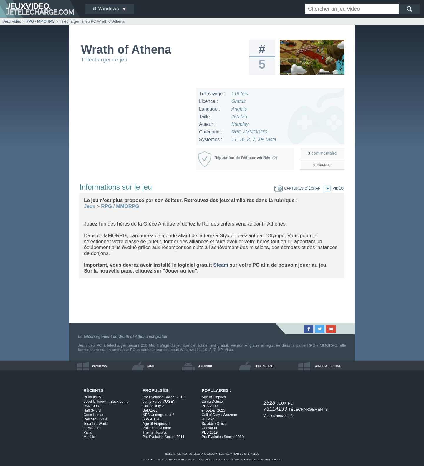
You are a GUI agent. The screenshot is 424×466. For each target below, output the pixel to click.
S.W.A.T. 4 (151, 419)
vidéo (332, 188)
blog (256, 453)
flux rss (224, 453)
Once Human (94, 415)
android (205, 365)
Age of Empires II (156, 424)
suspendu (322, 164)
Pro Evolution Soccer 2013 (163, 397)
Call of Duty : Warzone (219, 415)
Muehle (89, 437)
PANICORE (93, 406)
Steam (220, 265)
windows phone (327, 365)
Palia (88, 432)
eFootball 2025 (213, 410)
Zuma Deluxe (212, 402)
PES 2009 (210, 406)
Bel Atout (150, 410)
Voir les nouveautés (279, 416)
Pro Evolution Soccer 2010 (223, 437)
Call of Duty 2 (153, 406)
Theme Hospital (155, 432)
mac (150, 365)
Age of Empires (214, 397)
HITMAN (208, 419)
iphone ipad (264, 365)
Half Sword (92, 410)
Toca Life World (96, 424)
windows (99, 365)
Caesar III (209, 428)
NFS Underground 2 (158, 415)
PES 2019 (210, 432)
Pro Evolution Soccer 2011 (163, 437)
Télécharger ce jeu (104, 59)
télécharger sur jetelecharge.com (190, 453)
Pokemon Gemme (157, 428)
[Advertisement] (135, 129)
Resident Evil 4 (95, 419)
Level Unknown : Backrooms (106, 402)
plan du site (241, 453)
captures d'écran (297, 188)
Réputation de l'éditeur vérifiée (245, 158)
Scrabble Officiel (214, 424)
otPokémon (93, 428)
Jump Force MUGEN (159, 402)
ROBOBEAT (93, 397)
